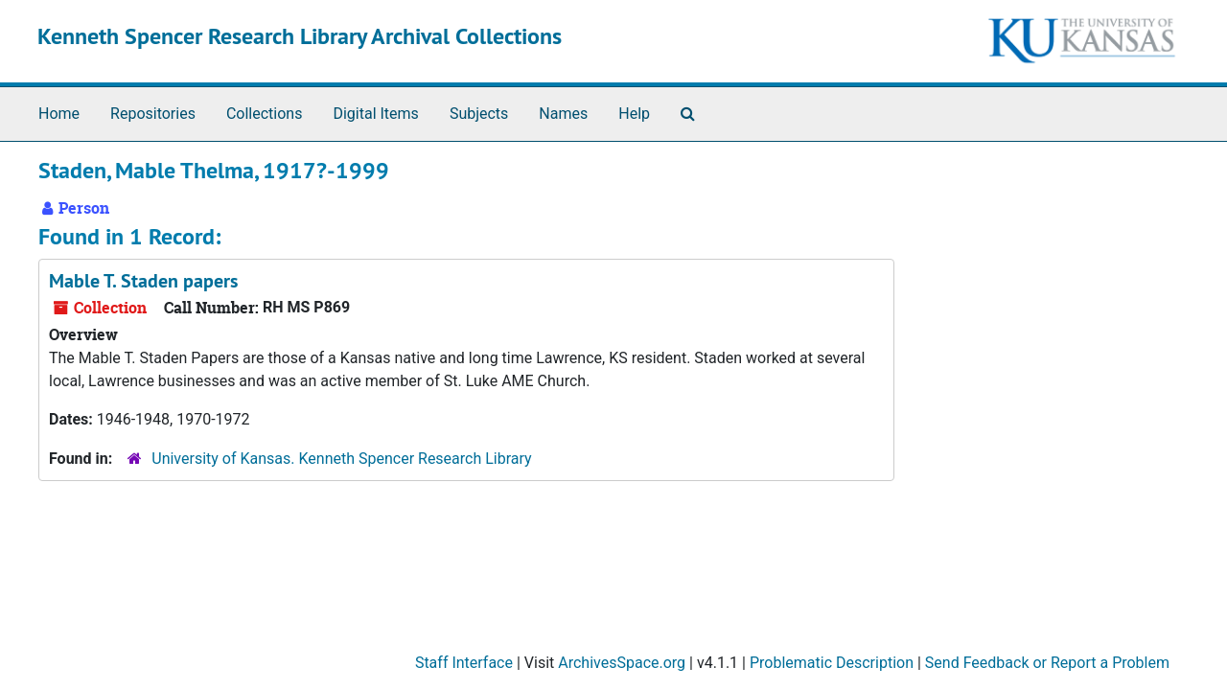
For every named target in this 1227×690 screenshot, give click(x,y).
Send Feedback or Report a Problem (1047, 663)
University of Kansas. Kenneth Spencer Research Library (341, 458)
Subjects (479, 113)
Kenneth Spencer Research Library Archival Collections (299, 36)
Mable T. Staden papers (143, 280)
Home (59, 113)
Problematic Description (832, 663)
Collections (264, 113)
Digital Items (375, 113)
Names (563, 113)
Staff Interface (464, 663)
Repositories (153, 113)
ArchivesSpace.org (621, 663)
